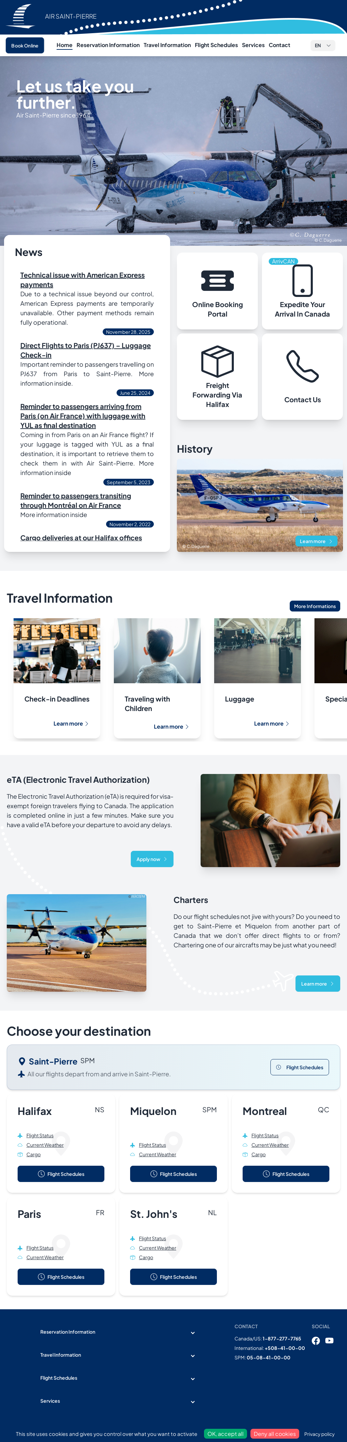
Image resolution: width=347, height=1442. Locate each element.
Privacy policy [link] (319, 1434)
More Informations (315, 606)
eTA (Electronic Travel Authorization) (78, 779)
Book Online (25, 45)
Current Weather (45, 1145)
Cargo (33, 1154)
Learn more (316, 541)
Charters (191, 900)
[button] (322, 45)
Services (253, 44)
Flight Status (40, 1135)
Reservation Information (108, 44)
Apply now (152, 859)
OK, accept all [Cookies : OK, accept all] (225, 1433)
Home (65, 44)
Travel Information (167, 44)
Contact (279, 44)
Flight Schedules (216, 44)
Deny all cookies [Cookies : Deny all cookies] (275, 1433)
